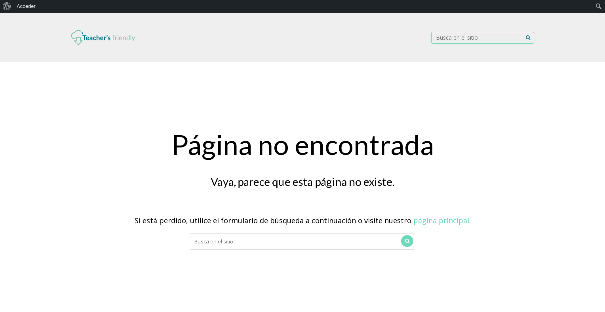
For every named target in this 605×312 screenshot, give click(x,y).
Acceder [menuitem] (26, 6)
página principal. (442, 220)
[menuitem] (7, 6)
